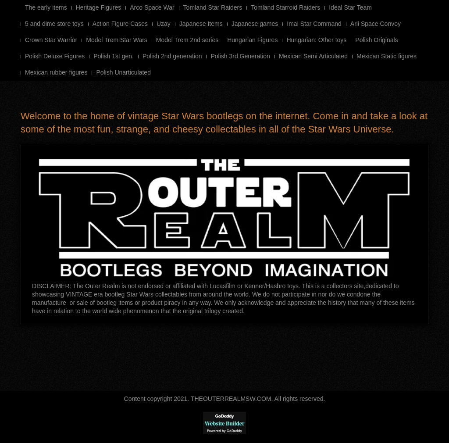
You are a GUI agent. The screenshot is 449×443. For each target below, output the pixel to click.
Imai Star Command (314, 23)
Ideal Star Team (350, 7)
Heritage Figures (98, 7)
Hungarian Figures (252, 39)
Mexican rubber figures (56, 72)
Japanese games (255, 23)
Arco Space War (152, 7)
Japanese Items (201, 23)
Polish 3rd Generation (240, 56)
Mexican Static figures (386, 56)
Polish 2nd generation (172, 56)
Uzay (164, 23)
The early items (46, 7)
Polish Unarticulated (123, 72)
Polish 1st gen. (113, 56)
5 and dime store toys (54, 23)
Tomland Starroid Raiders (285, 7)
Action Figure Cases (120, 23)
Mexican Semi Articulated (313, 56)
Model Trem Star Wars (116, 39)
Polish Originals (376, 39)
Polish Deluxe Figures (55, 56)
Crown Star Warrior (51, 39)
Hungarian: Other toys (316, 39)
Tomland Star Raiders (212, 7)
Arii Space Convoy (375, 23)
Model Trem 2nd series (187, 39)
